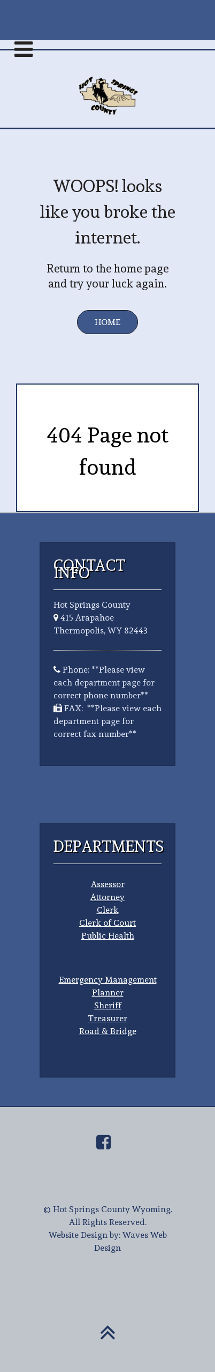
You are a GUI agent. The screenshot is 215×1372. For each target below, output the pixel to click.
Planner (108, 992)
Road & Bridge (107, 1031)
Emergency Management (108, 980)
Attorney (107, 897)
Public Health (107, 936)
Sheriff (107, 1005)
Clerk (108, 910)
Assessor (108, 884)
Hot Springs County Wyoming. (112, 1209)
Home (107, 322)
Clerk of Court (107, 923)
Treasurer (107, 1018)
